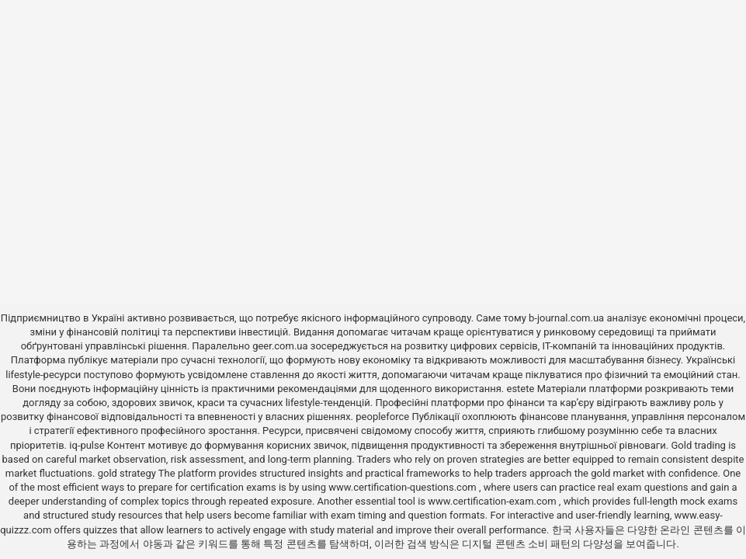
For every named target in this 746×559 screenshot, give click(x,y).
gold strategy (127, 473)
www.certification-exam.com (493, 501)
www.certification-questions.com (403, 487)
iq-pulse (86, 445)
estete (521, 388)
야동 (153, 544)
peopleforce (382, 416)
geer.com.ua (279, 346)
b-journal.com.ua (566, 318)
